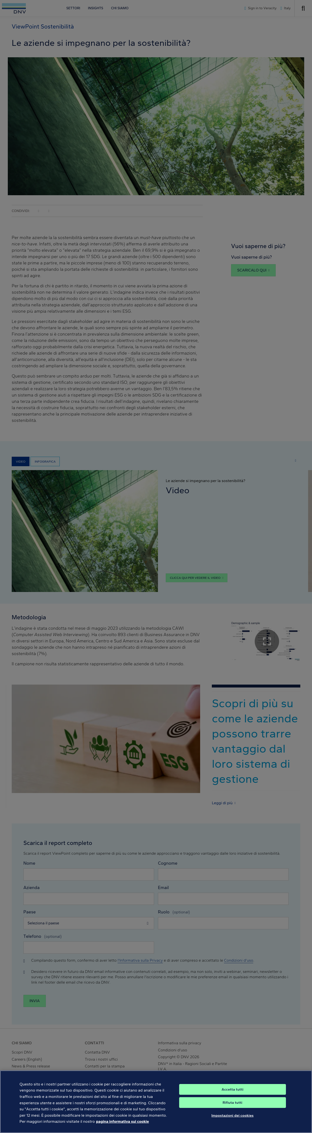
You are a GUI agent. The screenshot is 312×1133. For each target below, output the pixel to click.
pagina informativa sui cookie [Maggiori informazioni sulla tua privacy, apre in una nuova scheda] (122, 1127)
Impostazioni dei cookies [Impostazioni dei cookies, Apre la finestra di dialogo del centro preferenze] (232, 1121)
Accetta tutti (233, 1095)
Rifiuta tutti (232, 1108)
